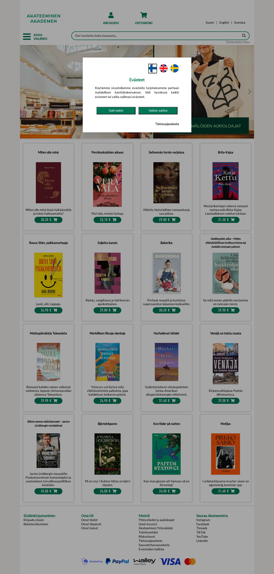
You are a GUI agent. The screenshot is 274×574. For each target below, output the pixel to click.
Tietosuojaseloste (167, 124)
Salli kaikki (116, 110)
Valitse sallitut (157, 110)
